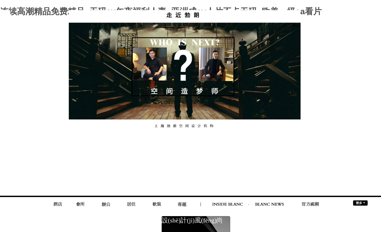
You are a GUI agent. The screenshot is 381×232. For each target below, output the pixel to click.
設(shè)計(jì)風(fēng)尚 (192, 220)
